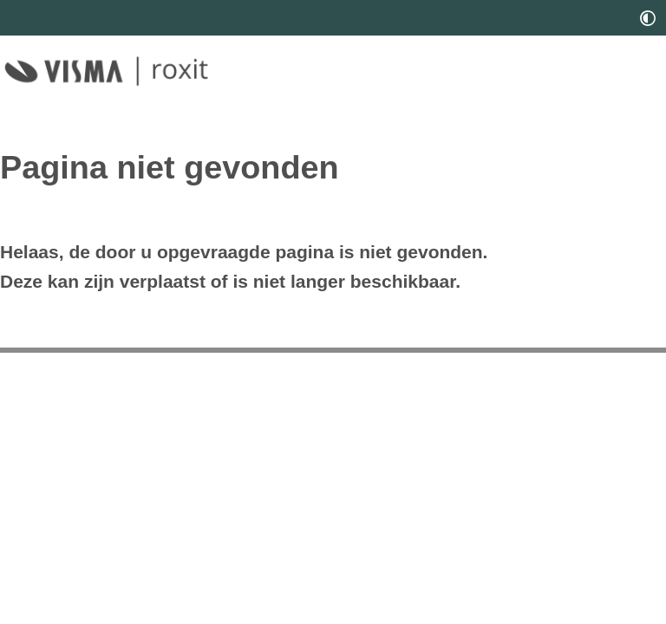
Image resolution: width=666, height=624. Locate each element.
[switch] (648, 18)
